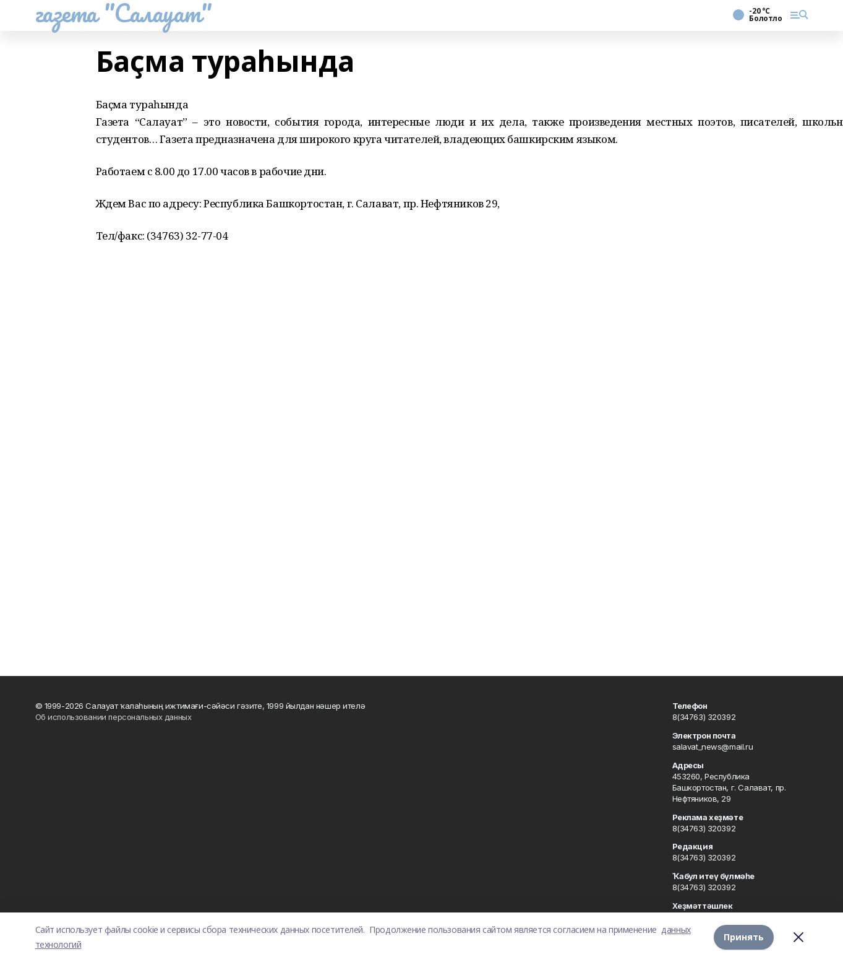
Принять (744, 937)
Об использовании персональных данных (113, 717)
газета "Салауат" (123, 13)
